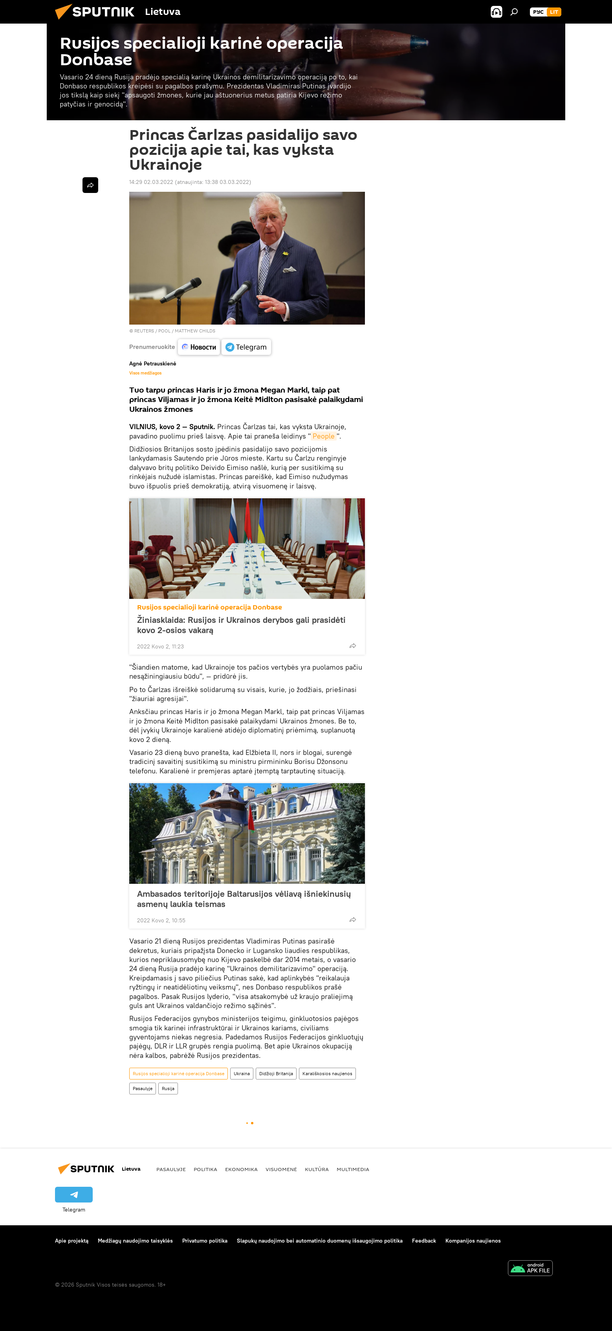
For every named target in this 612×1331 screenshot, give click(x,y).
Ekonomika (241, 1169)
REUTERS (144, 331)
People (324, 436)
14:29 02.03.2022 (151, 181)
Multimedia (353, 1169)
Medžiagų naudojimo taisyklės (135, 1240)
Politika (205, 1169)
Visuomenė (281, 1169)
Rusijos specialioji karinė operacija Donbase (209, 607)
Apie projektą (71, 1240)
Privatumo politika (204, 1240)
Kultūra (317, 1169)
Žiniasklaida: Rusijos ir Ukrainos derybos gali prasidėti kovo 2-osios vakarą (241, 625)
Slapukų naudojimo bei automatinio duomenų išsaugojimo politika (320, 1240)
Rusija (168, 1088)
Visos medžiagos (145, 373)
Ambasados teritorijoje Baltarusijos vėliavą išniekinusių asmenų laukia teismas (244, 899)
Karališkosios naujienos (327, 1073)
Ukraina (242, 1073)
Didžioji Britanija (276, 1073)
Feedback (424, 1240)
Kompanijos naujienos (473, 1240)
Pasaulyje (142, 1088)
